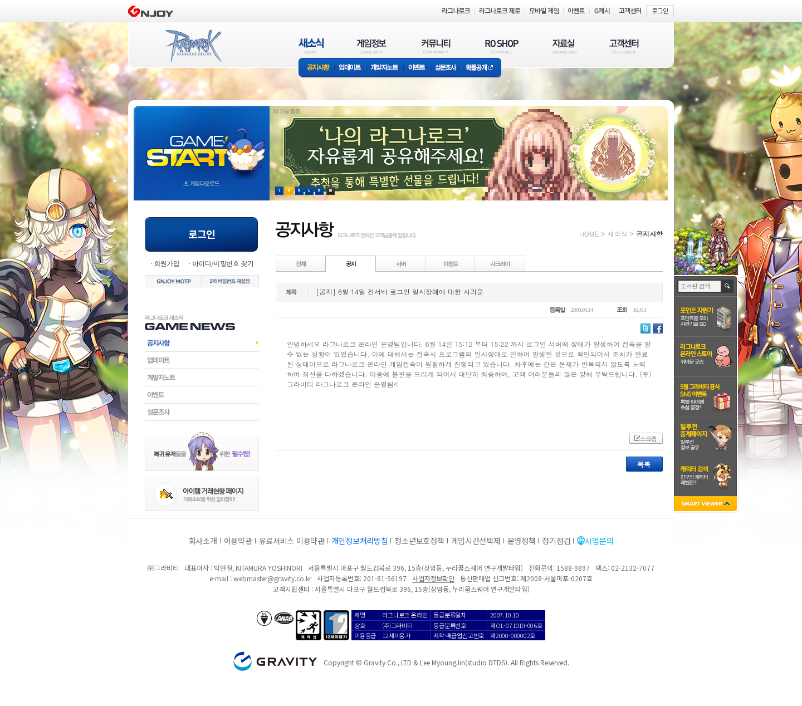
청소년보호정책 (419, 540)
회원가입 (166, 263)
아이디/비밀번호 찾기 (222, 263)
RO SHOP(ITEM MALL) (502, 45)
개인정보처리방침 (359, 540)
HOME (589, 233)
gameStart (202, 143)
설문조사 (446, 68)
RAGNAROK (193, 46)
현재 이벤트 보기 (330, 191)
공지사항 (316, 68)
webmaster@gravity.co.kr (272, 578)
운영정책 (521, 540)
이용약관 (238, 540)
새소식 (617, 233)
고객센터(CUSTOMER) (624, 45)
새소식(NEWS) (311, 45)
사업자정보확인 (433, 578)
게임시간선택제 (476, 540)
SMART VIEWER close (706, 504)
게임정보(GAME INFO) (371, 45)
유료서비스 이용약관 (292, 540)
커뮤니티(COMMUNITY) (436, 45)
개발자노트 (384, 68)
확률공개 (481, 68)
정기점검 (556, 540)
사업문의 (599, 540)
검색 (727, 286)
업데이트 (350, 68)
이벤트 (416, 68)
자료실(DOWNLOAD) (563, 45)
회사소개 (203, 540)
